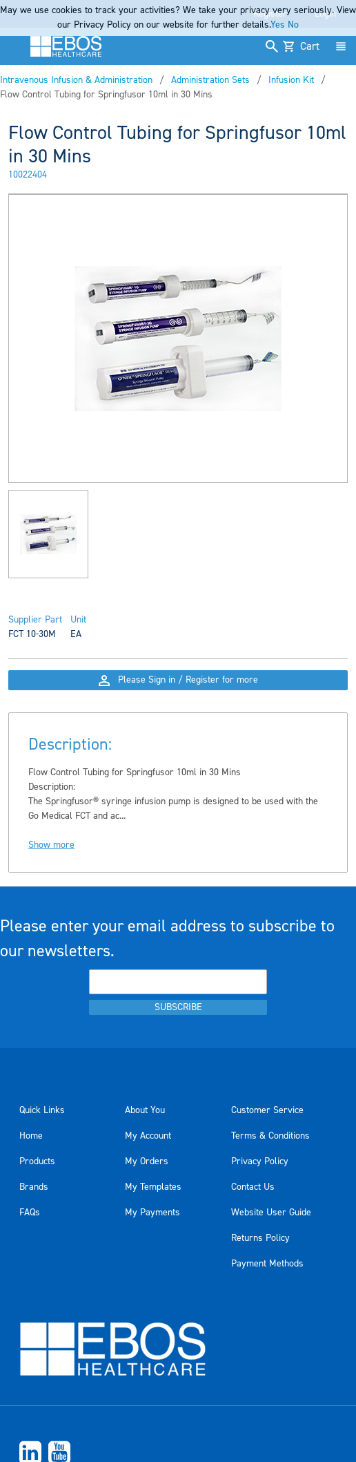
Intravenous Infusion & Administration (76, 80)
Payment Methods (267, 1263)
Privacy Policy (259, 1161)
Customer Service (267, 1110)
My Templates (153, 1187)
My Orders (146, 1161)
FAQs (29, 1212)
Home (31, 1136)
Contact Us (253, 1187)
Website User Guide (271, 1212)
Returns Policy (260, 1238)
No (293, 25)
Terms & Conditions (270, 1136)
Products (37, 1161)
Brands (33, 1187)
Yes (277, 25)
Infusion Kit (291, 80)
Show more (51, 845)
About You (145, 1110)
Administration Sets (210, 80)
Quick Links (42, 1110)
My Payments (152, 1212)
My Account (148, 1136)
